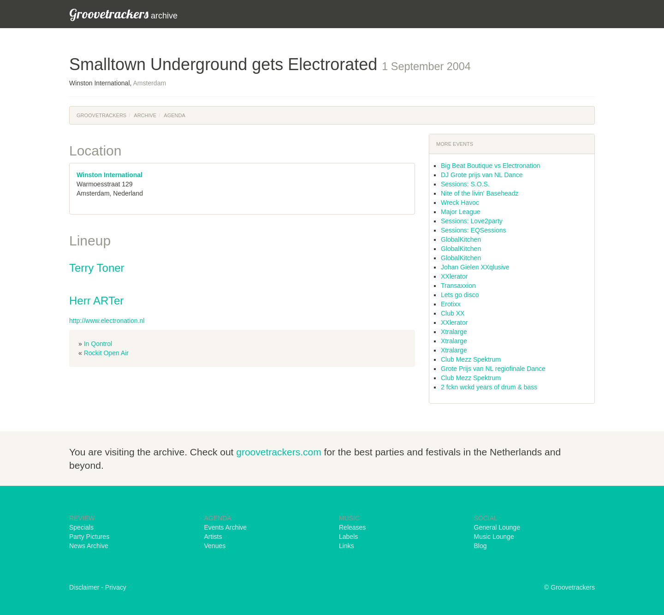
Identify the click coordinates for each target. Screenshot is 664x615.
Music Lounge (494, 536)
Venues (215, 545)
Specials (81, 527)
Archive (145, 115)
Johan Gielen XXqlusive (475, 267)
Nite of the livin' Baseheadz (479, 193)
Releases (352, 527)
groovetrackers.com (278, 452)
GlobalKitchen (461, 239)
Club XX (452, 313)
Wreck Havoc (460, 202)
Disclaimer (84, 587)
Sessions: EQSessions (473, 230)
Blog (480, 545)
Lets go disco (460, 295)
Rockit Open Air (106, 353)
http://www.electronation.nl (106, 320)
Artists (213, 536)
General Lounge (497, 527)
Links (346, 545)
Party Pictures (89, 536)
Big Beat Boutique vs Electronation (490, 165)
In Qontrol (98, 343)
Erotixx (451, 304)
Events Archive (225, 527)
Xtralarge (454, 331)
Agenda (174, 115)
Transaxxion (458, 285)
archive (123, 14)
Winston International (109, 175)
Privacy (115, 587)
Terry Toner (97, 268)
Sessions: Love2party (472, 221)
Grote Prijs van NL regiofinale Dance (493, 368)
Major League (460, 211)
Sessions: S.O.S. (465, 184)
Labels (348, 536)
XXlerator (454, 276)
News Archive (88, 545)
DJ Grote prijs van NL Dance (482, 175)
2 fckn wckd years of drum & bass (489, 387)
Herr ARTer (96, 300)
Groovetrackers (101, 115)
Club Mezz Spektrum (471, 359)
